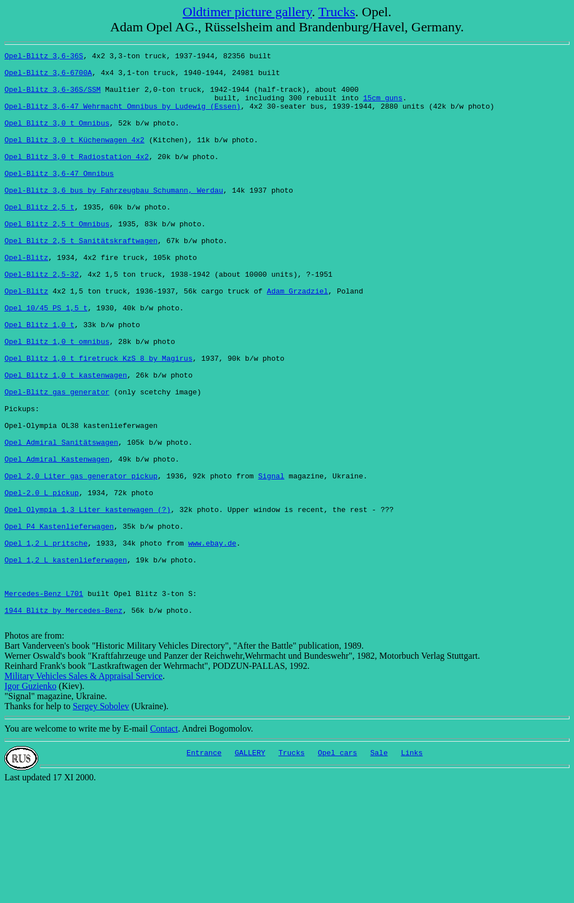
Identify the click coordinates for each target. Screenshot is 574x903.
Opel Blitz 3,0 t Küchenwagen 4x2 (74, 158)
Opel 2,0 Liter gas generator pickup (81, 561)
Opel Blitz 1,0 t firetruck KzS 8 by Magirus (98, 420)
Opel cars (337, 868)
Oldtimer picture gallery (247, 11)
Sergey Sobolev (101, 820)
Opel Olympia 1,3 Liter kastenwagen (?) (87, 602)
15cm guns (382, 108)
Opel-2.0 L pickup (41, 581)
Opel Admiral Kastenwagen (56, 541)
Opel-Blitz (26, 299)
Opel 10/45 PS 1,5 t (45, 360)
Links (412, 868)
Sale (379, 868)
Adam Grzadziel (297, 339)
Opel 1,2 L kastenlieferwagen (65, 662)
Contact (164, 843)
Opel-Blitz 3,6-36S (43, 57)
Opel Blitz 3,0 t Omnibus (56, 138)
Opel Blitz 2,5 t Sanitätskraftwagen (81, 279)
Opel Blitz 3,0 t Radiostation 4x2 (76, 178)
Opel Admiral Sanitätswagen (61, 521)
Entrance (204, 868)
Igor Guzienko (30, 800)
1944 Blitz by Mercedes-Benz (63, 723)
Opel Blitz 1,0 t (39, 380)
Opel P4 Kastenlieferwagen (59, 622)
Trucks (336, 11)
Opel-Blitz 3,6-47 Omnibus (59, 198)
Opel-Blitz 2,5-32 (41, 319)
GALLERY (250, 868)
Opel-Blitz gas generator (56, 460)
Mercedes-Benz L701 (43, 702)
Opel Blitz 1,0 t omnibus (56, 400)
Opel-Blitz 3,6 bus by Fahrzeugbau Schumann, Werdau (113, 218)
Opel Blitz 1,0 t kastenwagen (65, 440)
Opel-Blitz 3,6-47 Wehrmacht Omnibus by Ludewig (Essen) (122, 118)
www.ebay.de (212, 642)
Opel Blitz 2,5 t (39, 239)
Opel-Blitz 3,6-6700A (48, 77)
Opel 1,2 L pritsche (45, 642)
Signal (271, 561)
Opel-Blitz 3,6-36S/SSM (52, 97)
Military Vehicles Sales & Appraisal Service (83, 790)
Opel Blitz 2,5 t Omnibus (56, 259)
